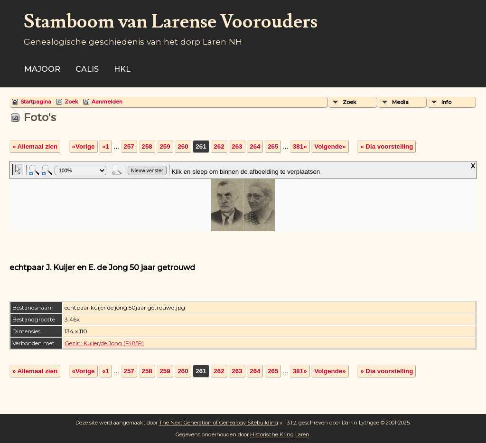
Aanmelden (107, 101)
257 (129, 146)
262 (219, 146)
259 (164, 146)
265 (273, 146)
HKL (122, 69)
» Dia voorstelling (386, 146)
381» (300, 146)
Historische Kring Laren (279, 434)
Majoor (42, 69)
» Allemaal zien (34, 146)
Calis (87, 69)
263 (237, 146)
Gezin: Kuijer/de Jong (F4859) (104, 343)
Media (400, 102)
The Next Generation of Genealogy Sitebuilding (218, 422)
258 (147, 146)
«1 (105, 146)
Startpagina (35, 101)
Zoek (71, 101)
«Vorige (83, 146)
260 (183, 146)
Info (446, 102)
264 (255, 146)
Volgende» (330, 146)
